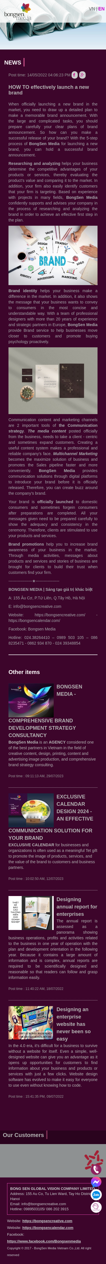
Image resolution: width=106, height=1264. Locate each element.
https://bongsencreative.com (47, 1221)
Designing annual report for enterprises (77, 907)
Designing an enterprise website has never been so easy (74, 1024)
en (101, 9)
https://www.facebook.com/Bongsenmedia (44, 1241)
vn (92, 9)
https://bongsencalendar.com (47, 1228)
